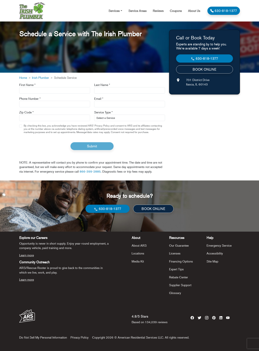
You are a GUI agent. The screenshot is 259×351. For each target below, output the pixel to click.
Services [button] (114, 11)
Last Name (102, 85)
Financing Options (181, 261)
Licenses (174, 253)
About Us (194, 11)
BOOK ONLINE (204, 69)
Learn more (26, 255)
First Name (27, 85)
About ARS (139, 245)
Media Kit (138, 261)
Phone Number (30, 98)
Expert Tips (176, 269)
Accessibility (215, 253)
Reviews (158, 11)
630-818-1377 (204, 58)
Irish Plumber (40, 77)
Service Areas (137, 11)
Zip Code (26, 112)
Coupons (176, 11)
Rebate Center (178, 277)
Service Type (103, 112)
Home (23, 77)
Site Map (212, 261)
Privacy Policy (79, 337)
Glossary (175, 293)
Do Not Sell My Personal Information (43, 337)
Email (98, 98)
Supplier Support (180, 285)
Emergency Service (219, 245)
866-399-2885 (90, 171)
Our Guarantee (179, 245)
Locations (138, 253)
